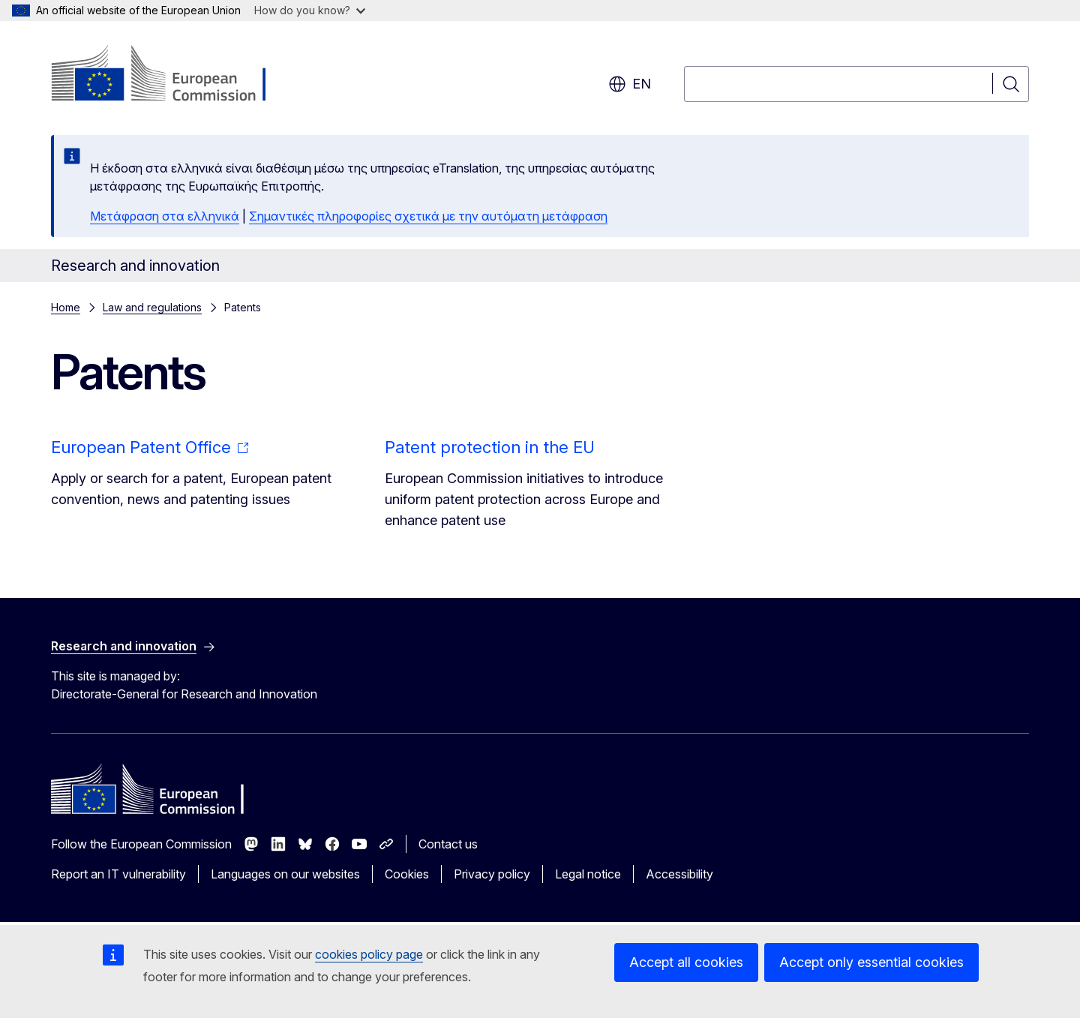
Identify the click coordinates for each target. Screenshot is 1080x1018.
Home (65, 307)
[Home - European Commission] (172, 75)
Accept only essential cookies (871, 962)
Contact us (448, 843)
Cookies (407, 873)
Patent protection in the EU (490, 447)
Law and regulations (152, 307)
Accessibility (679, 873)
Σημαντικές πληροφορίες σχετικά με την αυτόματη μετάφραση (428, 216)
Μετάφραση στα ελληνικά (164, 216)
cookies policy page (369, 954)
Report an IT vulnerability (118, 873)
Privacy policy (492, 873)
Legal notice (588, 873)
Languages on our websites (285, 873)
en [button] (629, 84)
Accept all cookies (686, 962)
